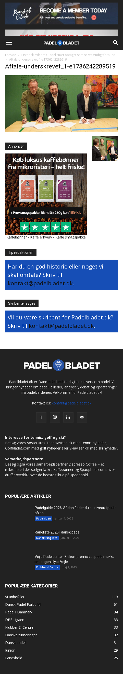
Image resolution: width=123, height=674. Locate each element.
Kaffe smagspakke (70, 237)
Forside (10, 55)
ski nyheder (108, 448)
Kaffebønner (16, 237)
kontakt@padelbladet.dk (40, 283)
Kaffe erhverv (41, 237)
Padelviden (43, 518)
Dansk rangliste (46, 538)
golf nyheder (50, 448)
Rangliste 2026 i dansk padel (57, 532)
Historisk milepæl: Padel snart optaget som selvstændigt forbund (68, 55)
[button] (9, 43)
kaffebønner (63, 469)
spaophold (79, 474)
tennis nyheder (94, 442)
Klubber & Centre (47, 567)
